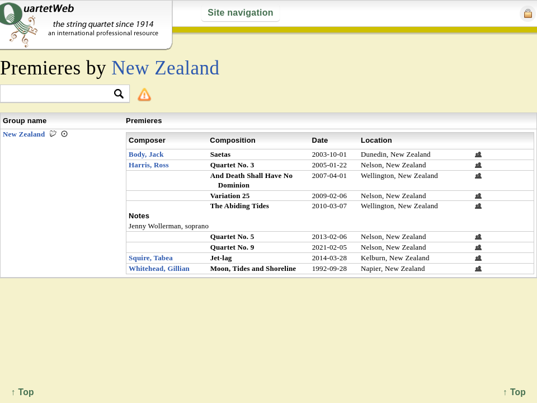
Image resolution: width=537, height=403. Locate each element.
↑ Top (514, 392)
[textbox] (60, 94)
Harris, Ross (149, 165)
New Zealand (165, 68)
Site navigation (240, 12)
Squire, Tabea (151, 258)
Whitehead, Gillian (159, 268)
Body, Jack (146, 154)
